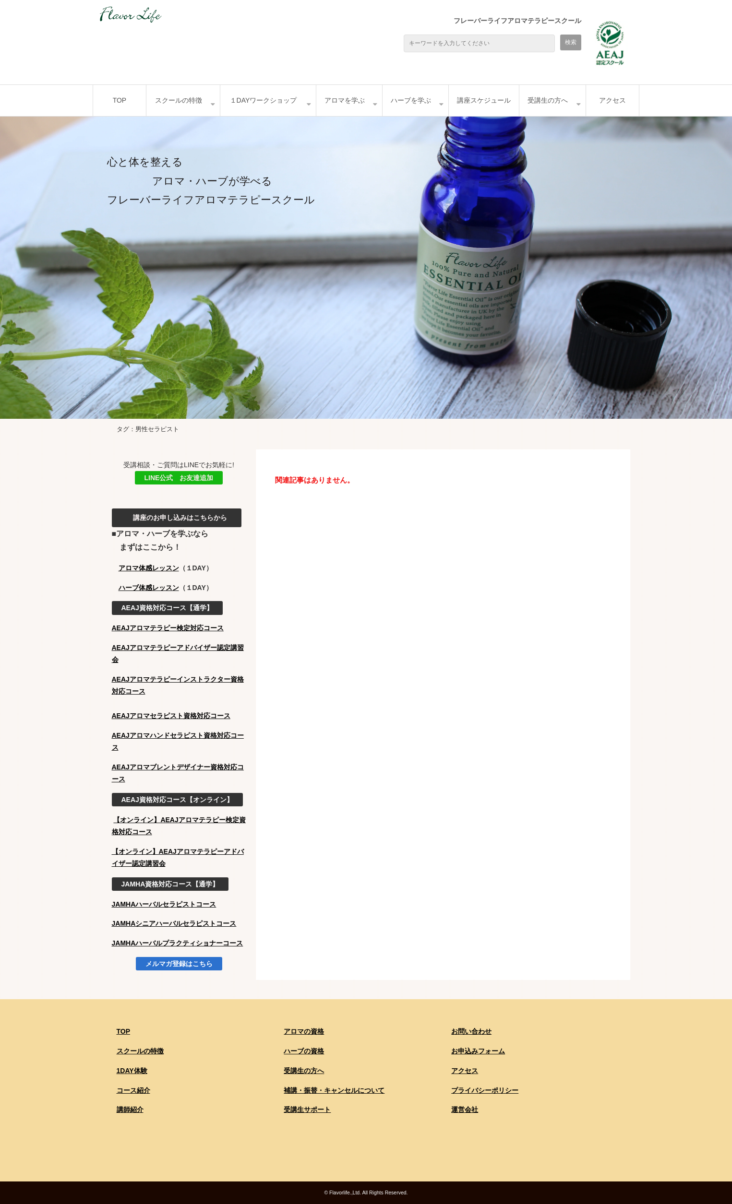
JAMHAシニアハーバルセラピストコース (174, 923)
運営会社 (464, 1109)
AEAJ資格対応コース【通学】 (167, 608)
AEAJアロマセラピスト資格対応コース (171, 716)
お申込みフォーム (478, 1051)
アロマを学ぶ (344, 100)
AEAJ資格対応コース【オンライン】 (177, 799)
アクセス (612, 100)
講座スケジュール (484, 100)
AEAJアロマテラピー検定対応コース (168, 628)
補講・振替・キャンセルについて (334, 1090)
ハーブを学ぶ (411, 100)
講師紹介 (130, 1109)
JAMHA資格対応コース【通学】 (170, 884)
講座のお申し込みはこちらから (176, 517)
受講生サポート (307, 1109)
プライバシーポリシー (484, 1090)
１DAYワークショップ (263, 100)
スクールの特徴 (178, 100)
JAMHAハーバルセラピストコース (164, 904)
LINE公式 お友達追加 (179, 478)
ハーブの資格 (304, 1051)
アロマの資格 (304, 1031)
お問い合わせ (471, 1031)
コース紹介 (133, 1090)
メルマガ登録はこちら (179, 964)
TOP (120, 100)
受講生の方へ (548, 100)
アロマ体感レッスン (149, 568)
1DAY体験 (132, 1070)
